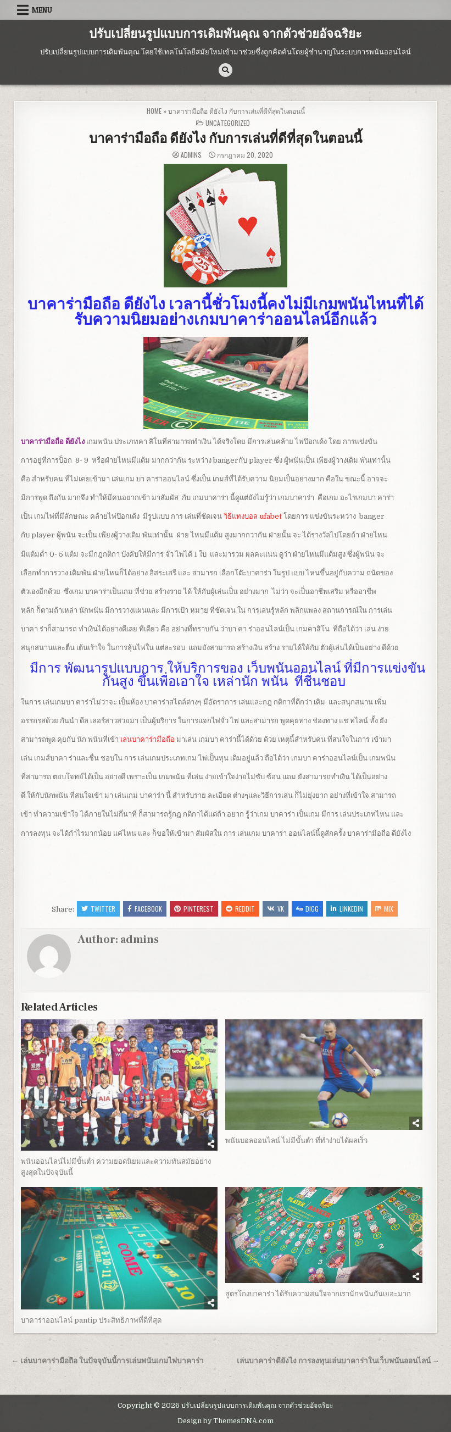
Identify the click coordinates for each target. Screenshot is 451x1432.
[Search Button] (225, 70)
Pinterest (194, 908)
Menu (42, 9)
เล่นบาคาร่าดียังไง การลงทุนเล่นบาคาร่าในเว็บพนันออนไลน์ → (338, 1361)
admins (191, 155)
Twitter (98, 908)
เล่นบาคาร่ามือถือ (147, 739)
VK (275, 908)
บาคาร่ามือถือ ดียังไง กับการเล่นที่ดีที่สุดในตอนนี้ (225, 138)
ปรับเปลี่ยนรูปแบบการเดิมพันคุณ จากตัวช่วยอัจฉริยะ (225, 34)
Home (154, 110)
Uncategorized (227, 122)
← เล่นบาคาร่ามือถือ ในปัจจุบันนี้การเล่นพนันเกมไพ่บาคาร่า (108, 1361)
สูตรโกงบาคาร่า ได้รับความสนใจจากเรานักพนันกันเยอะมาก (318, 1294)
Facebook (144, 908)
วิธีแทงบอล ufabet (253, 516)
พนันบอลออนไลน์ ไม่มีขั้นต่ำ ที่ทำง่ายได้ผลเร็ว (296, 1140)
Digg (307, 908)
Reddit (240, 908)
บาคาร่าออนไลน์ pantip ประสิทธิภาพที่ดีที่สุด (91, 1320)
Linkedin (347, 908)
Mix (384, 908)
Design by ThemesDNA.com (225, 1421)
